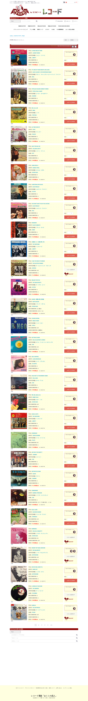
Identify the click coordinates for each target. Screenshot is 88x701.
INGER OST (35, 569)
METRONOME (35, 555)
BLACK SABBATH (36, 225)
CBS (33, 382)
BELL (33, 76)
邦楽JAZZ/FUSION (52, 26)
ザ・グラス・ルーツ (40, 284)
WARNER (34, 96)
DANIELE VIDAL (36, 167)
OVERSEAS (34, 516)
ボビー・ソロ (39, 399)
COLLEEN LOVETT (37, 148)
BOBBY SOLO (35, 397)
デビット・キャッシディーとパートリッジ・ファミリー (48, 74)
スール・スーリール (40, 437)
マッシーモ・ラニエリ (41, 514)
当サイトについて (20, 688)
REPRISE (34, 268)
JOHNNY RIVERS (36, 53)
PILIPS (33, 440)
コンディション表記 (67, 688)
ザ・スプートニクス (40, 610)
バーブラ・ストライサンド (42, 495)
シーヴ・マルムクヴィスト (42, 552)
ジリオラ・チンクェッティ (42, 533)
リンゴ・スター (39, 323)
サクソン (38, 476)
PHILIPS (34, 134)
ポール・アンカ (39, 380)
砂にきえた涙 (35, 108)
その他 (52, 29)
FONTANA (34, 115)
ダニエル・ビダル (40, 170)
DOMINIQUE (34, 433)
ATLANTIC (34, 363)
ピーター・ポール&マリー (42, 93)
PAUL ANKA (35, 378)
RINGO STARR (36, 320)
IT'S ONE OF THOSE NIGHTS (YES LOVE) (41, 69)
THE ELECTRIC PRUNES (38, 263)
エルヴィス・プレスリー (41, 189)
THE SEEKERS (36, 588)
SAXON (34, 473)
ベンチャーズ (39, 246)
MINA (34, 110)
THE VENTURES (36, 244)
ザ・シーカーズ (39, 590)
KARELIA (34, 605)
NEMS (33, 229)
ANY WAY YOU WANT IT (37, 452)
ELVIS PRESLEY (36, 186)
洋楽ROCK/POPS (22, 26)
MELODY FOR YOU (36, 280)
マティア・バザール (40, 304)
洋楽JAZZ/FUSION (42, 26)
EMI (33, 344)
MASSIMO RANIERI (37, 512)
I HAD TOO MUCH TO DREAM (38, 261)
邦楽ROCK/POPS (31, 26)
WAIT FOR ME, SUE (36, 146)
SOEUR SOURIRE (36, 435)
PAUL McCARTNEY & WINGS (39, 339)
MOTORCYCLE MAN (36, 471)
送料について (52, 688)
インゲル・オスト (40, 571)
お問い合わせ (59, 688)
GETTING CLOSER (36, 337)
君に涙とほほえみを (36, 395)
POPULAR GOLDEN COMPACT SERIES (40, 89)
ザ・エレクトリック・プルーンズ (43, 265)
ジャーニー (38, 457)
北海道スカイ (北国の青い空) (38, 242)
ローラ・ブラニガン (40, 361)
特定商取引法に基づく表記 (42, 688)
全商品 (11, 35)
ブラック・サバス (40, 227)
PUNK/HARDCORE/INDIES (64, 26)
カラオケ (47, 29)
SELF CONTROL (35, 356)
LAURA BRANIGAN (37, 359)
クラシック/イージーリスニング (21, 29)
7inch (23, 35)
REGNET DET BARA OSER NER (38, 547)
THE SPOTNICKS (36, 607)
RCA (33, 210)
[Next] (52, 625)
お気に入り (67, 21)
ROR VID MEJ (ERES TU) (37, 567)
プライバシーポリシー (30, 688)
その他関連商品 (60, 29)
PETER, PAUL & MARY (37, 91)
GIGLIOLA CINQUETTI (37, 531)
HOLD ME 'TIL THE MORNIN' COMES (40, 375)
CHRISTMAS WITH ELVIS (37, 184)
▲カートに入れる (71, 64)
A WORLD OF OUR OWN (37, 586)
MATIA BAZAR (36, 301)
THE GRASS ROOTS (37, 282)
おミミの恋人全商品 (70, 29)
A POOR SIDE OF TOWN (37, 50)
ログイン (75, 21)
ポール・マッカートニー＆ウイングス (44, 342)
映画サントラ (40, 29)
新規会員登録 (59, 21)
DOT (33, 153)
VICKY (34, 129)
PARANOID (34, 222)
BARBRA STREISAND (37, 492)
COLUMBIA (34, 593)
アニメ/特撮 (32, 29)
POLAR (33, 612)
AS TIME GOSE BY (36, 127)
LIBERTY (34, 57)
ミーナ (37, 112)
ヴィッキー (38, 131)
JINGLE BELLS (35, 165)
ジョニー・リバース (40, 55)
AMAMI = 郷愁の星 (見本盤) (38, 299)
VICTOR (34, 191)
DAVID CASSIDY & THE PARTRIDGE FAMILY (42, 72)
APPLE (33, 325)
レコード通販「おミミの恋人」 (44, 696)
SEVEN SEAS (35, 172)
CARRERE (34, 478)
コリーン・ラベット (40, 151)
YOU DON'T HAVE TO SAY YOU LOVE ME (40, 203)
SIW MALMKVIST (36, 550)
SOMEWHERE (35, 490)
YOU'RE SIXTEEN (35, 318)
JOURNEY (35, 454)
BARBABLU (34, 528)
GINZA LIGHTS (35, 414)
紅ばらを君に (35, 509)
